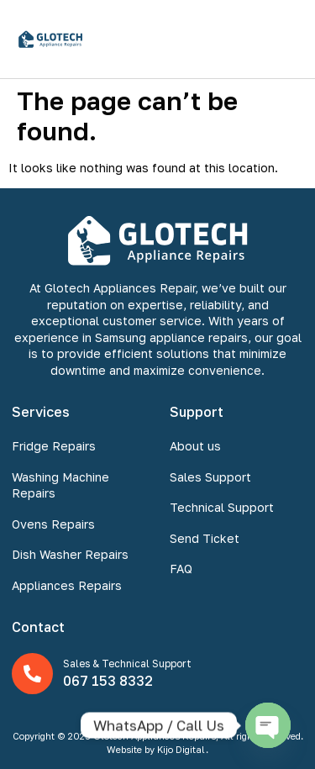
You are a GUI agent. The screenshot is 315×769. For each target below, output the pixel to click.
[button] (284, 39)
